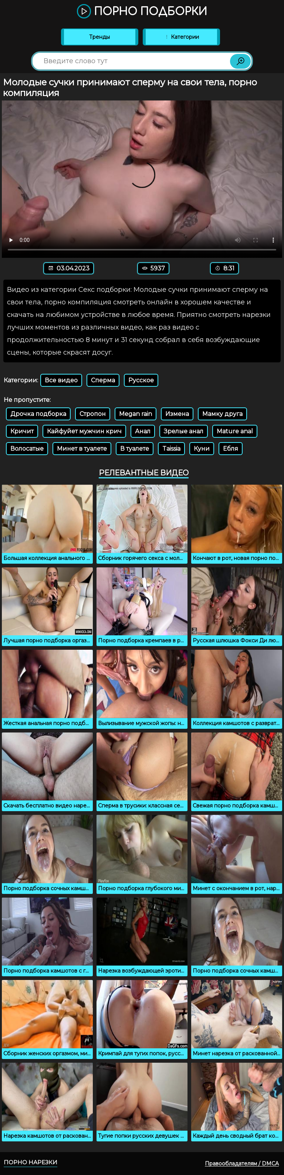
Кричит (22, 431)
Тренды (99, 37)
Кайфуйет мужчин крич (84, 431)
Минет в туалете (82, 448)
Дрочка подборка (38, 413)
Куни (202, 448)
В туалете (134, 448)
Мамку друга (222, 413)
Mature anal (235, 431)
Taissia (171, 448)
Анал (143, 431)
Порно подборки (142, 12)
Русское (141, 380)
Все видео (61, 380)
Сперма (103, 380)
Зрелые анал (183, 431)
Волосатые (27, 448)
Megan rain (135, 413)
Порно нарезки (30, 1162)
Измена (177, 413)
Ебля (230, 448)
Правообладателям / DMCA (242, 1163)
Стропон (93, 413)
